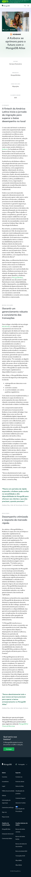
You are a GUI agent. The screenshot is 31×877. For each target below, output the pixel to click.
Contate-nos (19, 777)
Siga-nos (4, 812)
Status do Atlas (20, 786)
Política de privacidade (8, 791)
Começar (9, 749)
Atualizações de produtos (20, 792)
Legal (3, 786)
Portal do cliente (20, 781)
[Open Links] (28, 5)
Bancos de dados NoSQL (20, 838)
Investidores (5, 781)
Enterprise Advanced (7, 834)
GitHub (4, 795)
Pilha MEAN (19, 865)
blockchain (6, 326)
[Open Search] (25, 6)
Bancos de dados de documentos (21, 845)
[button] (23, 764)
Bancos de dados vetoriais (20, 830)
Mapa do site (5, 817)
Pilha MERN (19, 860)
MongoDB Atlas (17, 278)
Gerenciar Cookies (21, 803)
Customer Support (20, 798)
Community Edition (7, 838)
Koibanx (5, 149)
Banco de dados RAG (21, 851)
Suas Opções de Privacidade (20, 809)
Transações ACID (20, 856)
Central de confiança (7, 807)
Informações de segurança (6, 801)
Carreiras (4, 777)
